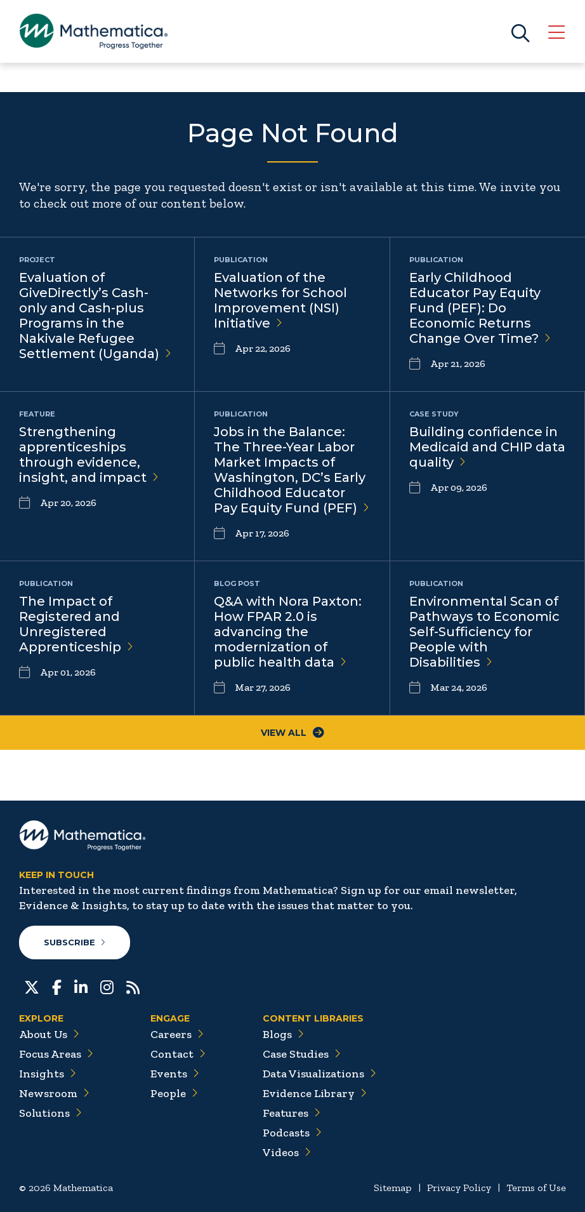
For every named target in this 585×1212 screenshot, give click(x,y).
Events (174, 1074)
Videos (287, 1152)
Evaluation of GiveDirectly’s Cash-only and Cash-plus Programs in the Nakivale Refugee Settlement (95, 315)
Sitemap (393, 1188)
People (174, 1093)
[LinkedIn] (81, 986)
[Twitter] (31, 986)
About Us (49, 1034)
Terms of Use (536, 1188)
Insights (47, 1074)
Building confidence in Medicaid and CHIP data (487, 447)
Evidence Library (315, 1093)
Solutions (50, 1113)
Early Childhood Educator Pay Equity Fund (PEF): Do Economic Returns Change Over (480, 308)
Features (291, 1113)
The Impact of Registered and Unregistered (76, 624)
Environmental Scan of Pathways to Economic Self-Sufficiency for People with (484, 632)
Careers (177, 1034)
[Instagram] (107, 986)
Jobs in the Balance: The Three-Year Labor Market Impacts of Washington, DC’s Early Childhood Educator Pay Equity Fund (291, 470)
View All (292, 732)
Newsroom (54, 1093)
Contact (178, 1054)
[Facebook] (57, 986)
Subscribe (75, 942)
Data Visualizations (319, 1074)
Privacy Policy (459, 1188)
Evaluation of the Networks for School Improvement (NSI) (280, 300)
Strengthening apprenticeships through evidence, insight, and (89, 454)
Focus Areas (56, 1054)
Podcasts (292, 1133)
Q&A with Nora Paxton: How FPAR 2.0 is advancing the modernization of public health (288, 632)
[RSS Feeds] (133, 986)
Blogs (283, 1034)
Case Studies (302, 1054)
